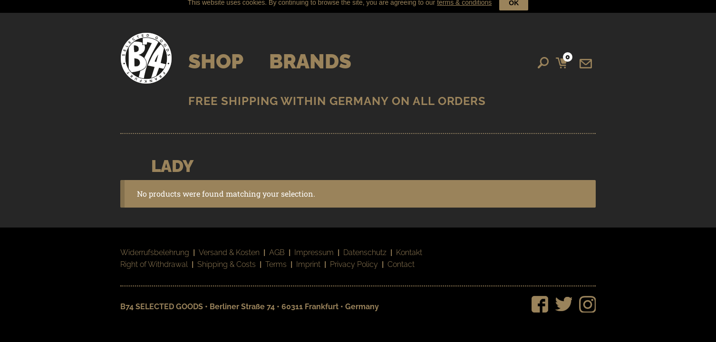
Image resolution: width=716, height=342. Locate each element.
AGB (277, 247)
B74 (146, 53)
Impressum (314, 247)
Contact (401, 259)
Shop (215, 56)
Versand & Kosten (229, 247)
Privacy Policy (354, 259)
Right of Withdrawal (154, 259)
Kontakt (409, 247)
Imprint (308, 259)
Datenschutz (365, 247)
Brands (310, 56)
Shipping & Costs (226, 259)
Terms (276, 259)
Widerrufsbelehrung (154, 247)
